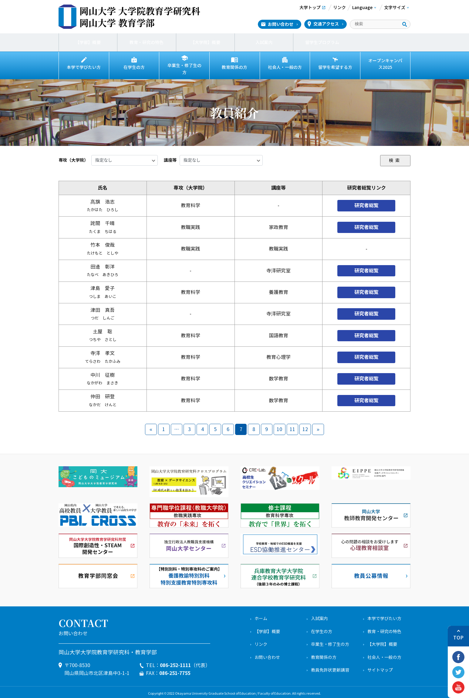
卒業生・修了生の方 (184, 67)
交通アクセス (326, 24)
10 (279, 426)
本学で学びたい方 (84, 67)
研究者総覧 (366, 202)
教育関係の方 (234, 67)
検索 (395, 157)
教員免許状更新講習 (330, 667)
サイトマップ (380, 667)
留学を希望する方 (335, 67)
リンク (261, 641)
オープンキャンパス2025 (385, 64)
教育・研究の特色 (146, 42)
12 (305, 426)
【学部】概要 (88, 42)
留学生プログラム (322, 42)
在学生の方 (134, 67)
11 (292, 426)
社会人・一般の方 (285, 67)
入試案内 (264, 42)
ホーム (261, 615)
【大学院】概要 (205, 42)
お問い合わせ (280, 24)
